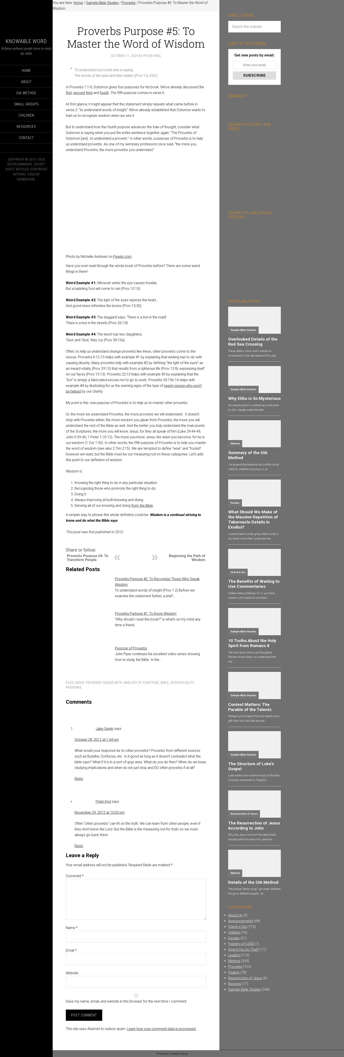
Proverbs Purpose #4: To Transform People (87, 558)
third (89, 93)
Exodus (235, 502)
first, (69, 93)
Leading (234, 955)
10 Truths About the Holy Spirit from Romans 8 (252, 643)
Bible (165, 682)
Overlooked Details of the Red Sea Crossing (253, 342)
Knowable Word (26, 41)
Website (72, 973)
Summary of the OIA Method (247, 455)
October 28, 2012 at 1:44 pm (97, 740)
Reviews (234, 984)
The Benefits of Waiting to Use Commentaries (254, 584)
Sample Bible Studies (243, 330)
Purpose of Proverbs (131, 648)
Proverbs (94, 682)
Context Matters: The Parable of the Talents (249, 707)
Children (234, 932)
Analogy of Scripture (141, 682)
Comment (75, 876)
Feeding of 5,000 (241, 944)
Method (235, 443)
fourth (104, 93)
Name (72, 928)
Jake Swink (104, 729)
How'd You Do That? (243, 949)
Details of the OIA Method (253, 882)
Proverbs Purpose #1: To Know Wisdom (145, 613)
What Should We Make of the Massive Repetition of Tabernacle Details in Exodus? (253, 519)
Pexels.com (122, 256)
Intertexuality (182, 682)
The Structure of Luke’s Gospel (251, 766)
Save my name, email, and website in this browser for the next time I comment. (126, 1001)
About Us (235, 915)
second (79, 93)
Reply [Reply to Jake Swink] (79, 779)
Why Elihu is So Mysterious (254, 398)
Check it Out (238, 572)
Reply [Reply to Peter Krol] (79, 846)
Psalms (234, 972)
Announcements (240, 921)
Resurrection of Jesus (244, 813)
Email (71, 950)
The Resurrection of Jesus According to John (254, 826)
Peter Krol (103, 801)
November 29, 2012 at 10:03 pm (100, 812)
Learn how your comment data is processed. (161, 1029)
